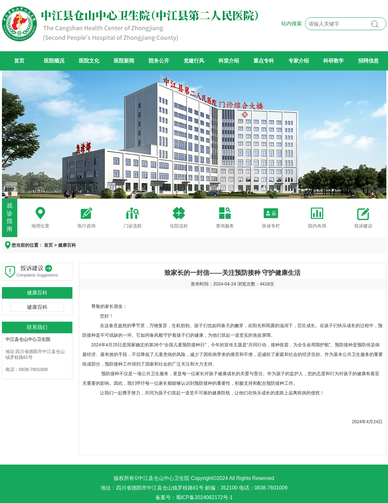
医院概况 (54, 60)
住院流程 (179, 225)
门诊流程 (133, 225)
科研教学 (333, 60)
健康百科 (67, 245)
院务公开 (159, 60)
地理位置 (40, 225)
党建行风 (194, 60)
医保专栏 (271, 225)
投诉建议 (363, 225)
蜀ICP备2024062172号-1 (204, 497)
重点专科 (263, 60)
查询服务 (225, 225)
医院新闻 (124, 60)
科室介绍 (229, 60)
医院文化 (89, 60)
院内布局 (317, 225)
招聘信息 (368, 60)
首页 (19, 60)
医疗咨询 (86, 225)
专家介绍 (298, 60)
